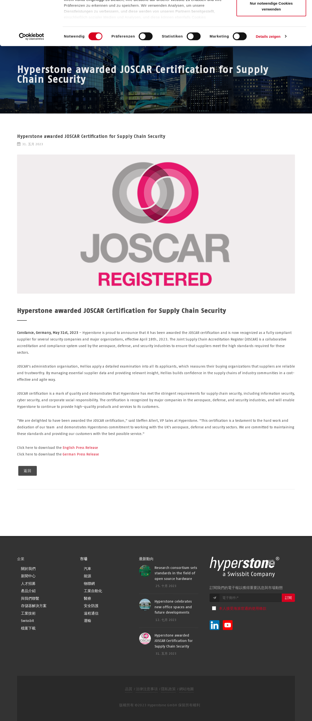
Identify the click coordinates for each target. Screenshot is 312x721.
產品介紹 (28, 591)
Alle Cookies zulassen (271, 13)
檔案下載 (28, 628)
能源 (87, 576)
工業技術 (28, 613)
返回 (27, 471)
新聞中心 (28, 576)
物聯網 (89, 583)
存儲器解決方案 (34, 606)
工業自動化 (93, 591)
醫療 (87, 598)
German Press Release (81, 454)
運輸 (87, 620)
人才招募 (28, 583)
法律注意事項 (147, 689)
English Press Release (80, 447)
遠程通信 (91, 613)
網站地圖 (186, 689)
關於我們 (28, 568)
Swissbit (27, 620)
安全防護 (91, 606)
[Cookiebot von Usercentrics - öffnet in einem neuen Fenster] (31, 78)
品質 (128, 689)
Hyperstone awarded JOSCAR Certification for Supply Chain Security (174, 640)
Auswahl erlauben (271, 29)
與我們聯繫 (30, 598)
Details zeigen (268, 78)
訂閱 (288, 598)
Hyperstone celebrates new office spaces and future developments (173, 606)
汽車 (87, 568)
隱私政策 (168, 689)
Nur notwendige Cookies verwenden (271, 48)
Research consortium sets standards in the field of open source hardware (176, 573)
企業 (20, 559)
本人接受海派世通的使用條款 (242, 608)
